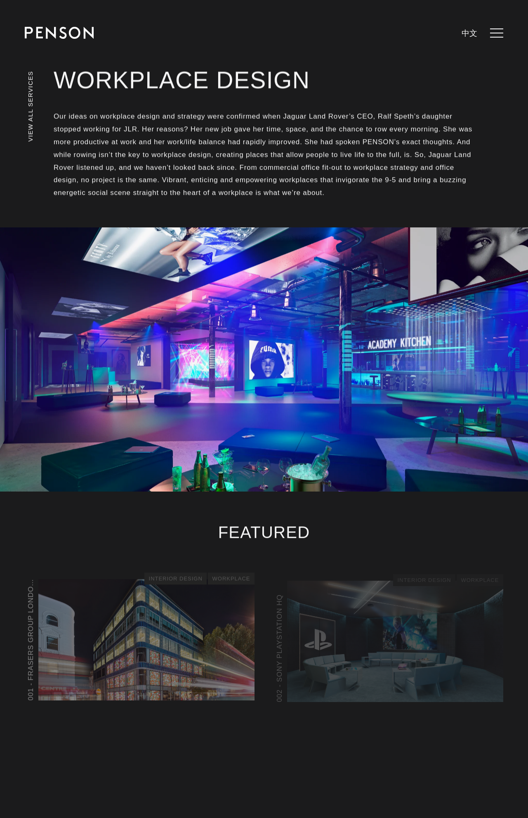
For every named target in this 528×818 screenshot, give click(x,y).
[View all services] (30, 117)
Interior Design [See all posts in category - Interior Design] (175, 578)
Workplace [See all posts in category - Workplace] (231, 578)
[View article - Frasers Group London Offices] (140, 638)
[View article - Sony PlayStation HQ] (388, 640)
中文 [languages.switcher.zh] (470, 33)
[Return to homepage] (59, 33)
